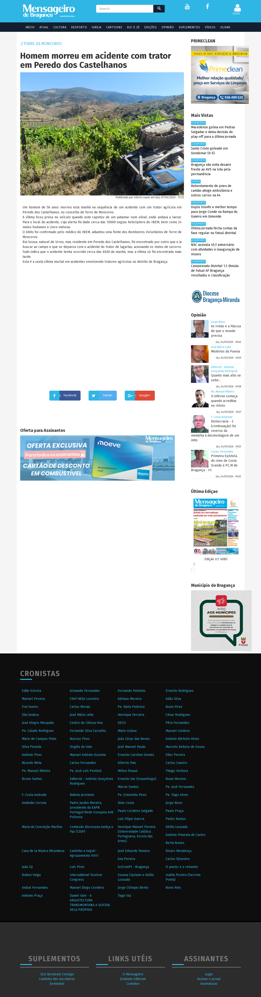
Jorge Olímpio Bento (133, 888)
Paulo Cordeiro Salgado (135, 811)
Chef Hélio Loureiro (84, 699)
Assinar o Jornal (209, 979)
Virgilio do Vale (81, 747)
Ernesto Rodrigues (180, 691)
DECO (122, 723)
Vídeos (207, 27)
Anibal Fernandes (35, 888)
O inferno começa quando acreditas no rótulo (224, 401)
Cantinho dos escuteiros (57, 979)
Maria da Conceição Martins (42, 827)
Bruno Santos (32, 779)
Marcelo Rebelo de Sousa (185, 747)
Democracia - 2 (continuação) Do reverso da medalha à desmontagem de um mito (215, 430)
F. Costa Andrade (221, 417)
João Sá (27, 867)
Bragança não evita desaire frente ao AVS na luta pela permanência (211, 169)
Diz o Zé (130, 27)
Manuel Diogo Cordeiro (87, 888)
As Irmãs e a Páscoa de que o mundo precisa (226, 331)
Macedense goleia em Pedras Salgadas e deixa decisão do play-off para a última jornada (213, 132)
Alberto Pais (127, 763)
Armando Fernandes (85, 691)
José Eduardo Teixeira (134, 851)
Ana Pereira (126, 859)
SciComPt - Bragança (133, 867)
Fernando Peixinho (131, 691)
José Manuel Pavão (132, 747)
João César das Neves (134, 739)
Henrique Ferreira (131, 715)
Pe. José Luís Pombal (85, 771)
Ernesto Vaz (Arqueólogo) (137, 779)
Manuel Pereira (33, 699)
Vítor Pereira (175, 755)
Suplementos (186, 27)
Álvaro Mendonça (178, 851)
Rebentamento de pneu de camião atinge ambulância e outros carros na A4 (211, 190)
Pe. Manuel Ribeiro (222, 391)
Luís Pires (77, 867)
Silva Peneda (31, 747)
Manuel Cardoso (178, 731)
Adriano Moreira (129, 699)
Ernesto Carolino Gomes (136, 755)
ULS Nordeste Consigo (57, 974)
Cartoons (111, 27)
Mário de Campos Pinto (39, 739)
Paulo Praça (174, 811)
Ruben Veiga (31, 875)
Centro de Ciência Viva (86, 723)
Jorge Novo (218, 322)
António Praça (32, 896)
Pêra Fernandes (177, 723)
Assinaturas (209, 984)
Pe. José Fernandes (180, 787)
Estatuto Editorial (133, 979)
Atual (41, 27)
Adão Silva (173, 699)
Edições (147, 27)
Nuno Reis (173, 888)
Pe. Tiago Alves (177, 795)
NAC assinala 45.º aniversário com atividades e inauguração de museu (215, 249)
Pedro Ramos (176, 819)
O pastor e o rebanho (182, 867)
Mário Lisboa (127, 731)
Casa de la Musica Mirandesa (43, 851)
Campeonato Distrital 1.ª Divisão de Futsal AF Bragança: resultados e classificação (215, 270)
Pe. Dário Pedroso (131, 707)
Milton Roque (128, 771)
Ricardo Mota (31, 763)
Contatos (133, 984)
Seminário (57, 984)
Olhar (222, 27)
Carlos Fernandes (222, 451)
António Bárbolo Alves (182, 739)
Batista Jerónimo (82, 795)
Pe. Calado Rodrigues (38, 731)
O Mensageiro (133, 974)
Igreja (93, 27)
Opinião (165, 27)
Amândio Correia (34, 803)
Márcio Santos (128, 787)
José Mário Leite (221, 347)
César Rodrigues (178, 715)
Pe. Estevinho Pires (132, 795)
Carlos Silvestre (178, 859)
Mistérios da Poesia (225, 351)
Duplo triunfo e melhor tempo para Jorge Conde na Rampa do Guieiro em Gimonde (214, 212)
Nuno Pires (174, 707)
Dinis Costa (126, 803)
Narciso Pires (80, 739)
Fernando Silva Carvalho (88, 731)
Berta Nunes (175, 843)
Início (27, 27)
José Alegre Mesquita (38, 723)
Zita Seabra (30, 715)
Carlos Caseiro (176, 763)
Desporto (76, 27)
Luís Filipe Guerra (131, 819)
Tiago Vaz (124, 896)
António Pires (32, 755)
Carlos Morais (80, 707)
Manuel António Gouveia (88, 755)
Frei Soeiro (30, 707)
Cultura (56, 27)
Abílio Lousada (176, 827)
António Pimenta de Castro (185, 835)
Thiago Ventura (177, 771)
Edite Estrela (31, 691)
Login (209, 974)
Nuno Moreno (176, 779)
